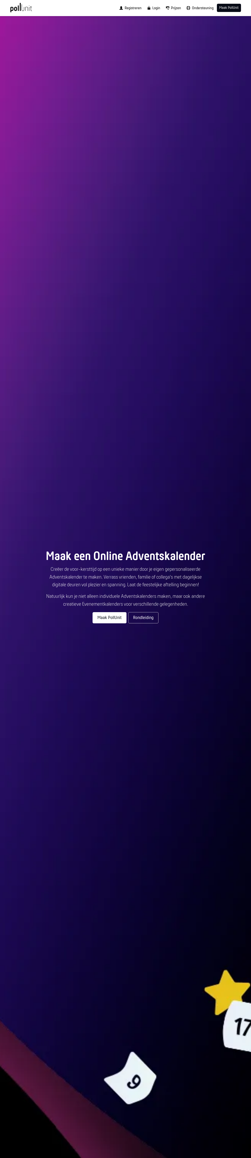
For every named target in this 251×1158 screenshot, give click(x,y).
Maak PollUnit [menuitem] (229, 8)
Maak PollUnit (109, 617)
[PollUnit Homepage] (27, 9)
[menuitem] (129, 8)
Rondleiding (143, 617)
